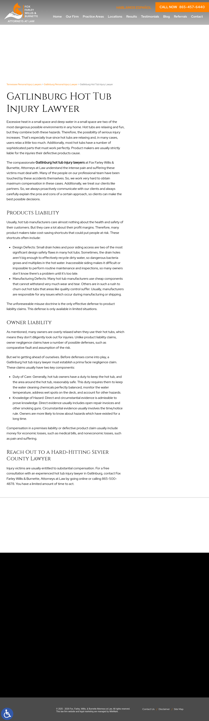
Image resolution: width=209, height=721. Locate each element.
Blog (166, 16)
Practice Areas (93, 16)
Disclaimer (164, 709)
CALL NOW (182, 7)
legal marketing (87, 711)
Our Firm (72, 16)
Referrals (180, 16)
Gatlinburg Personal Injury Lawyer (61, 84)
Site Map (179, 709)
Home (57, 16)
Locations (115, 16)
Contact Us (148, 709)
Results (131, 16)
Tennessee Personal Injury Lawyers (24, 84)
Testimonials (150, 16)
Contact (197, 16)
